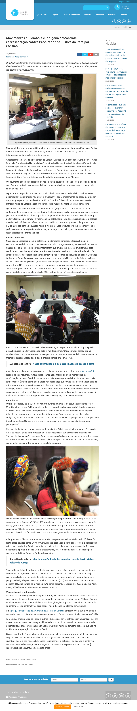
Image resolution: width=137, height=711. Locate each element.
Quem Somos (43, 15)
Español (128, 2)
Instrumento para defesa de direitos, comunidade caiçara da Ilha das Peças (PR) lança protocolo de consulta (116, 130)
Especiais (87, 15)
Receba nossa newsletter (37, 679)
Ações (56, 15)
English (121, 2)
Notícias (112, 15)
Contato (123, 15)
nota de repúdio (87, 371)
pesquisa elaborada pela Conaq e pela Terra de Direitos (37, 611)
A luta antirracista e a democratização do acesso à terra (63, 364)
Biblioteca (100, 15)
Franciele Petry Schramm (17, 57)
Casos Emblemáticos (71, 15)
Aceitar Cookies (62, 707)
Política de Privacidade (16, 697)
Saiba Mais (78, 707)
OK (111, 679)
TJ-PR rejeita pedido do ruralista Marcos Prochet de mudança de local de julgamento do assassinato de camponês (116, 55)
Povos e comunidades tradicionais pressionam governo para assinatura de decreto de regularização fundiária (117, 91)
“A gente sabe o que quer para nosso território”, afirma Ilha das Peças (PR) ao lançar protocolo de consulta (116, 111)
